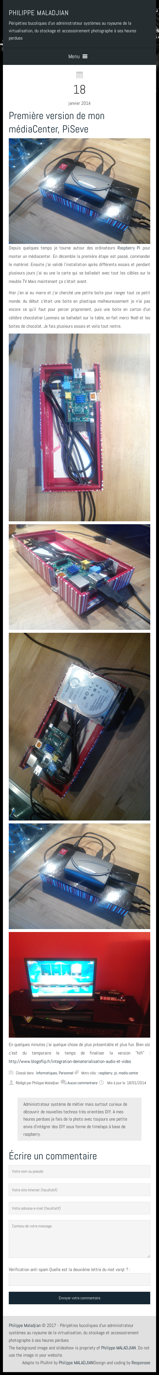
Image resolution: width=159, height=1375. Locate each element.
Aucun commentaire (79, 1082)
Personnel (66, 1072)
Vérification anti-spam (28, 1269)
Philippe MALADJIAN (76, 1363)
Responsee (141, 1363)
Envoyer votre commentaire (79, 1297)
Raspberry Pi (129, 248)
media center (128, 1072)
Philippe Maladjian (25, 1325)
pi (115, 1072)
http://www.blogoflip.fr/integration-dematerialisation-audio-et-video (70, 1061)
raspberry (105, 1072)
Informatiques (46, 1072)
